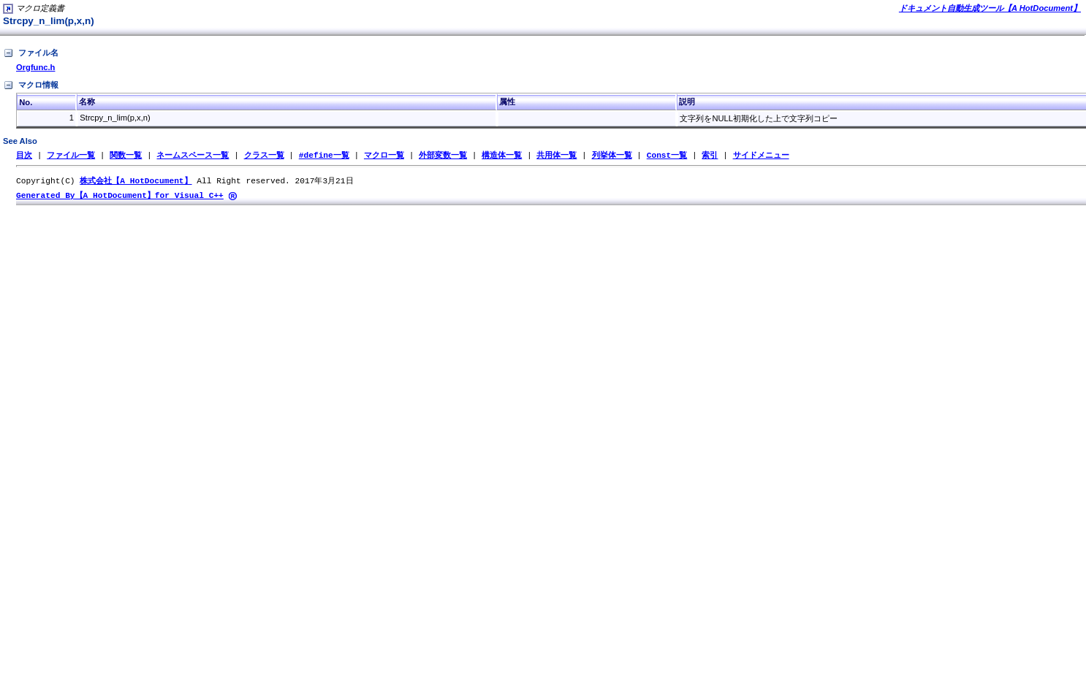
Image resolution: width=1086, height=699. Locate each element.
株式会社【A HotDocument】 (135, 181)
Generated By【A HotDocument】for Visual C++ (120, 196)
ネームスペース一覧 (192, 155)
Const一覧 (667, 155)
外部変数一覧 (443, 155)
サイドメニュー (760, 155)
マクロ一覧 (384, 155)
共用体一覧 (556, 155)
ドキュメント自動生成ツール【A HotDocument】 (990, 8)
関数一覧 (126, 155)
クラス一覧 (264, 155)
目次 (24, 155)
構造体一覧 (502, 155)
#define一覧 (324, 155)
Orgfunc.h (35, 67)
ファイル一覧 (71, 155)
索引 (710, 155)
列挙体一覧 (611, 155)
